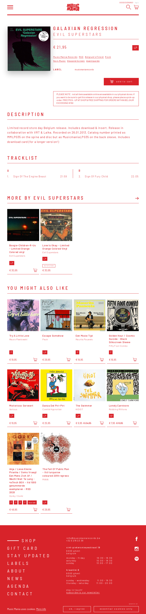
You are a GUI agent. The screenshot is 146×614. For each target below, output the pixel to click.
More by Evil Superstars (45, 198)
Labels (18, 563)
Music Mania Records (65, 57)
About (16, 570)
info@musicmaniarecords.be (83, 538)
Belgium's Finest (94, 57)
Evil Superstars (77, 34)
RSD (81, 57)
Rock (108, 57)
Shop (29, 540)
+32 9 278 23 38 (74, 540)
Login (137, 3)
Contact (20, 593)
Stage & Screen (76, 61)
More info (41, 609)
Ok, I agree (77, 609)
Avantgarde (93, 61)
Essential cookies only (116, 609)
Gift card (22, 548)
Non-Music (59, 61)
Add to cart (121, 81)
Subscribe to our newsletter (83, 592)
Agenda (18, 586)
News (15, 578)
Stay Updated (29, 555)
